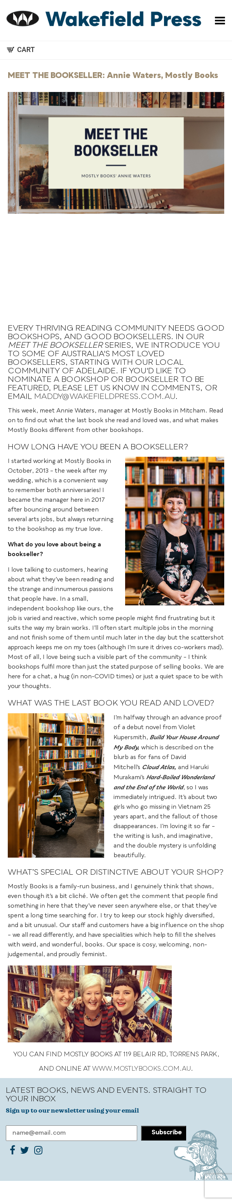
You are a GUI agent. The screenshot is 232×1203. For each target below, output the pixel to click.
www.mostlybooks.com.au (141, 1069)
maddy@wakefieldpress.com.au (104, 397)
